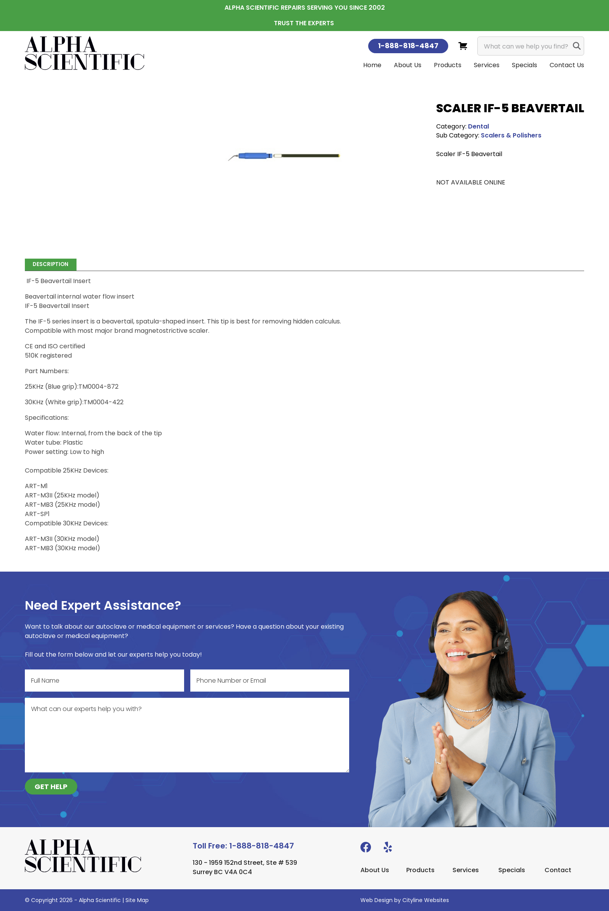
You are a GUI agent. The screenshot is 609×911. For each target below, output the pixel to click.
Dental (478, 126)
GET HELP (51, 786)
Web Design (376, 900)
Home (372, 65)
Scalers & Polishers (511, 135)
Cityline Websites (425, 900)
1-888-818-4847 (408, 45)
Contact (558, 870)
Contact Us (567, 65)
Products (447, 65)
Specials (524, 65)
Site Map (137, 900)
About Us (407, 65)
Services (486, 65)
